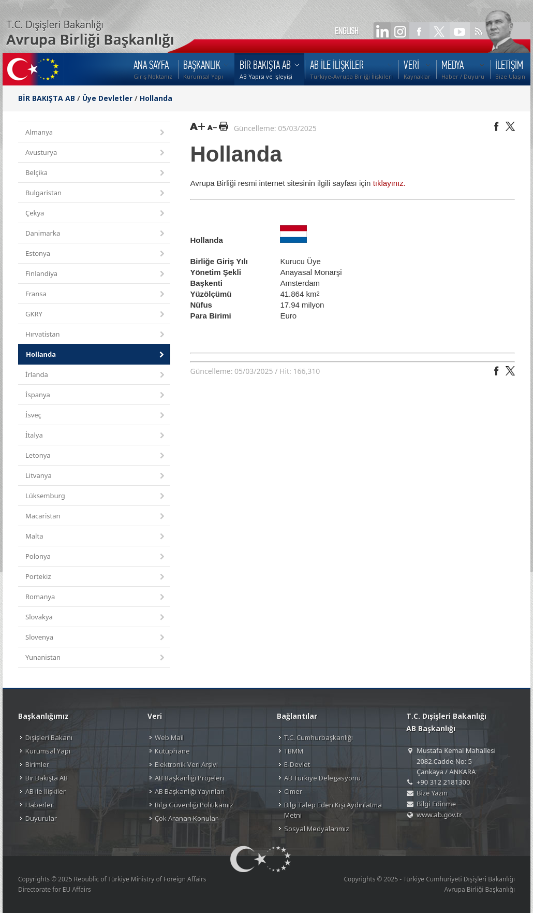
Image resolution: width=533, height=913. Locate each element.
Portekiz (95, 577)
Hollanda (156, 98)
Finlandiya (95, 274)
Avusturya (95, 153)
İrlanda (95, 375)
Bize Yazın (432, 793)
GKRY (95, 314)
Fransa (95, 294)
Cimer (293, 791)
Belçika (95, 173)
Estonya (95, 254)
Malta (95, 536)
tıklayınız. (389, 183)
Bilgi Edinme (436, 803)
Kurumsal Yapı (47, 751)
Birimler (37, 764)
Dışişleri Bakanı (48, 737)
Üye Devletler (107, 98)
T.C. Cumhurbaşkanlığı (318, 737)
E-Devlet (297, 764)
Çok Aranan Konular (186, 818)
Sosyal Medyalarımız (316, 828)
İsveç (95, 415)
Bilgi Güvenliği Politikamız (194, 804)
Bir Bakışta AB (46, 777)
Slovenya (95, 637)
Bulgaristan (95, 193)
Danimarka (95, 233)
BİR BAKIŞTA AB (46, 98)
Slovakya (95, 617)
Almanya (95, 132)
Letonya (95, 456)
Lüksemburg (95, 496)
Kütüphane (172, 751)
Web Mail (169, 737)
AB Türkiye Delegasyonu (322, 777)
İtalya (95, 435)
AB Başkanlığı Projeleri (189, 777)
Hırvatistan (95, 334)
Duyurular (41, 818)
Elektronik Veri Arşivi (186, 764)
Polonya (95, 557)
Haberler (39, 804)
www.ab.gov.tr (439, 814)
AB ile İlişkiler (45, 791)
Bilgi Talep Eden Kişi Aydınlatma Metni (333, 810)
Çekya (95, 213)
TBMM (293, 751)
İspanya (95, 395)
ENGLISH (347, 31)
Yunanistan (95, 658)
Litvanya (95, 476)
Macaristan (95, 516)
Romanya (95, 597)
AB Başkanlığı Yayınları (190, 791)
